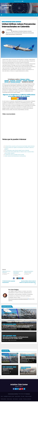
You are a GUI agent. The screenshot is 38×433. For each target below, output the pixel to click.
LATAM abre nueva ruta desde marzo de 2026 (14, 154)
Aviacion (3, 21)
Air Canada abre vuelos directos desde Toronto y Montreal (17, 150)
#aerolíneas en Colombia (18, 31)
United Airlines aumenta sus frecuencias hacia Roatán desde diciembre (20, 146)
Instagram (19, 80)
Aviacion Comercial (8, 21)
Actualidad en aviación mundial (9, 396)
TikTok (6, 82)
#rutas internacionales (10, 34)
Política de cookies (28, 396)
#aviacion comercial (27, 31)
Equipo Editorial (17, 396)
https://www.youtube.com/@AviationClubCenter (18, 299)
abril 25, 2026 (24, 373)
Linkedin (6, 80)
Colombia (13, 21)
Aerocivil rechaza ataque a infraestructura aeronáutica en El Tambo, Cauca (15, 337)
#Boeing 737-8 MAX (10, 32)
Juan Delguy (9, 29)
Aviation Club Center (19, 384)
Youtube (25, 80)
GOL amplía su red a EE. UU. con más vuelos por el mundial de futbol (28, 372)
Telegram (22, 79)
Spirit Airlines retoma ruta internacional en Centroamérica (18, 272)
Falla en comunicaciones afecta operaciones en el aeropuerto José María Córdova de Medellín (18, 326)
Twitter (27, 79)
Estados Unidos (18, 21)
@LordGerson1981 (12, 317)
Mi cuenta (22, 396)
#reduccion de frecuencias (28, 32)
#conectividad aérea (18, 32)
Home (2, 396)
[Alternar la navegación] (36, 15)
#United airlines (18, 34)
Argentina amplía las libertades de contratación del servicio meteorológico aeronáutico (18, 314)
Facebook (12, 80)
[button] (34, 14)
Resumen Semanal (15, 82)
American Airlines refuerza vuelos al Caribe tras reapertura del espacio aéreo (27, 282)
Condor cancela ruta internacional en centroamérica (15, 156)
